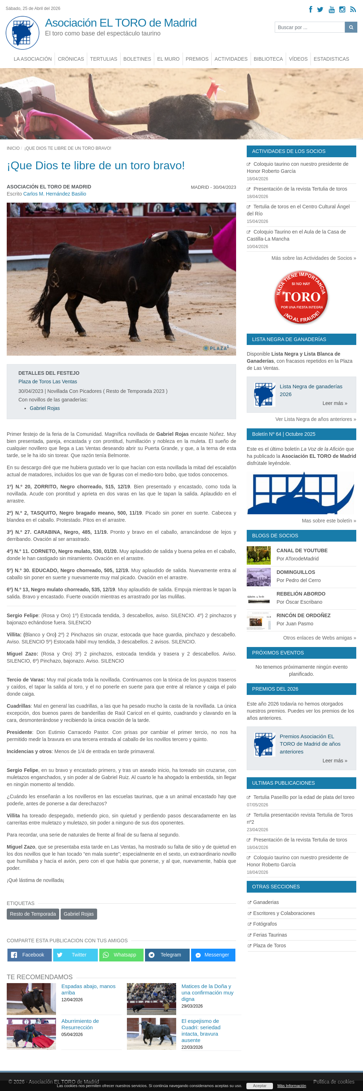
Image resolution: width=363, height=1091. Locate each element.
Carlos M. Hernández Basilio (54, 194)
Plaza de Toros (267, 945)
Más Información (291, 1086)
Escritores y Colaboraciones (281, 913)
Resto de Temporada (33, 914)
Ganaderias (263, 902)
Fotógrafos (262, 924)
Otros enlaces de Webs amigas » (319, 638)
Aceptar (260, 1086)
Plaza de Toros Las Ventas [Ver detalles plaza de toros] (47, 381)
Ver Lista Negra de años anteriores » (315, 419)
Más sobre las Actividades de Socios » (314, 258)
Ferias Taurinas (267, 935)
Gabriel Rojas (45, 408)
